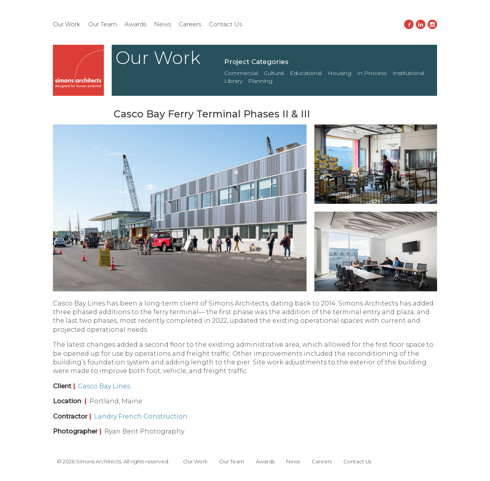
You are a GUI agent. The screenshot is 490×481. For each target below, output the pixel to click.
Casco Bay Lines (104, 386)
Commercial (241, 73)
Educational (306, 73)
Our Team (102, 24)
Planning (260, 80)
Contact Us (225, 24)
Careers (190, 24)
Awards (135, 24)
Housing (339, 73)
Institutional (408, 73)
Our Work (66, 24)
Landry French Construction (140, 416)
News (162, 24)
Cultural (274, 73)
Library (233, 80)
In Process (372, 73)
